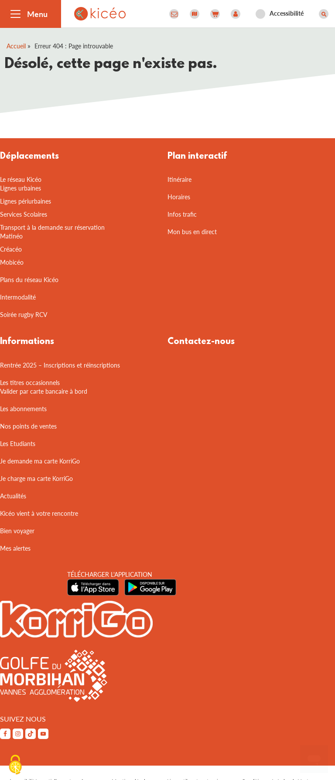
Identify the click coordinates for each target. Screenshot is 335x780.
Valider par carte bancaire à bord (43, 391)
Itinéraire (179, 179)
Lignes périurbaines (25, 201)
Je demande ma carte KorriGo (40, 461)
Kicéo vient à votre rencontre (39, 513)
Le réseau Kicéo (20, 179)
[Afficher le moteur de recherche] (323, 14)
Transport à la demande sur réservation (52, 227)
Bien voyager (17, 531)
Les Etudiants (17, 443)
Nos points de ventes (28, 426)
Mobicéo (12, 262)
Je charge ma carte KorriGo (36, 478)
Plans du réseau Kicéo (29, 279)
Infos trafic (182, 214)
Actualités (13, 496)
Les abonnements (23, 408)
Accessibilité (287, 13)
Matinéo (11, 236)
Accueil (16, 46)
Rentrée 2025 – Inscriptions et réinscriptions (60, 365)
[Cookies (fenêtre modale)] (15, 765)
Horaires (179, 197)
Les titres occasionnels (30, 382)
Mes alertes (15, 548)
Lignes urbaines (20, 188)
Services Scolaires (23, 214)
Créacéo (11, 249)
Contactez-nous (201, 342)
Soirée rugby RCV (23, 314)
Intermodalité (18, 297)
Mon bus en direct (192, 231)
